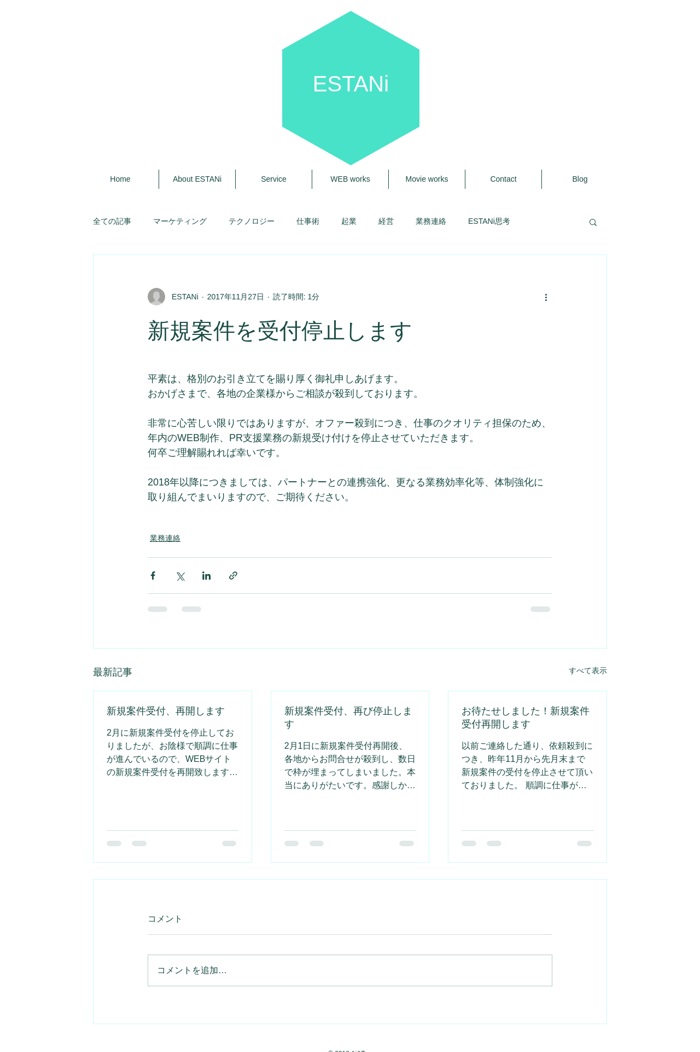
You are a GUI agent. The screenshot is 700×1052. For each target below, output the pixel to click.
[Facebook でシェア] (153, 575)
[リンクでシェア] (233, 575)
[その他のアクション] (545, 296)
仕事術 (307, 221)
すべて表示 (588, 670)
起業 (349, 221)
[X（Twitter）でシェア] (179, 575)
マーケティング (180, 221)
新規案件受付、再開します (166, 711)
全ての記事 (112, 221)
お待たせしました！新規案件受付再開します (526, 718)
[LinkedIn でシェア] (206, 575)
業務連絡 (431, 221)
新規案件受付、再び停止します (348, 718)
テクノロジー (252, 221)
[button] (593, 221)
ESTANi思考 (489, 221)
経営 (386, 221)
